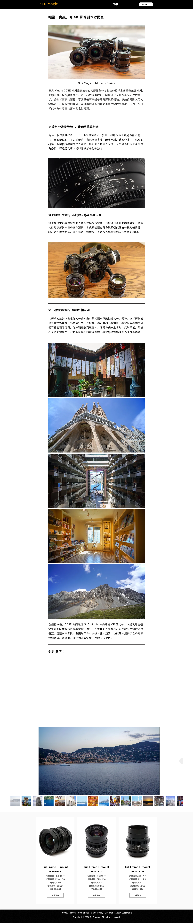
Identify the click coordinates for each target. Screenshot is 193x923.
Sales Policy (97, 913)
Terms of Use (82, 913)
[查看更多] (55, 895)
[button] (115, 4)
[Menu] (146, 4)
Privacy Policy (67, 913)
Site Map (109, 913)
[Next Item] (182, 761)
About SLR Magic (123, 913)
